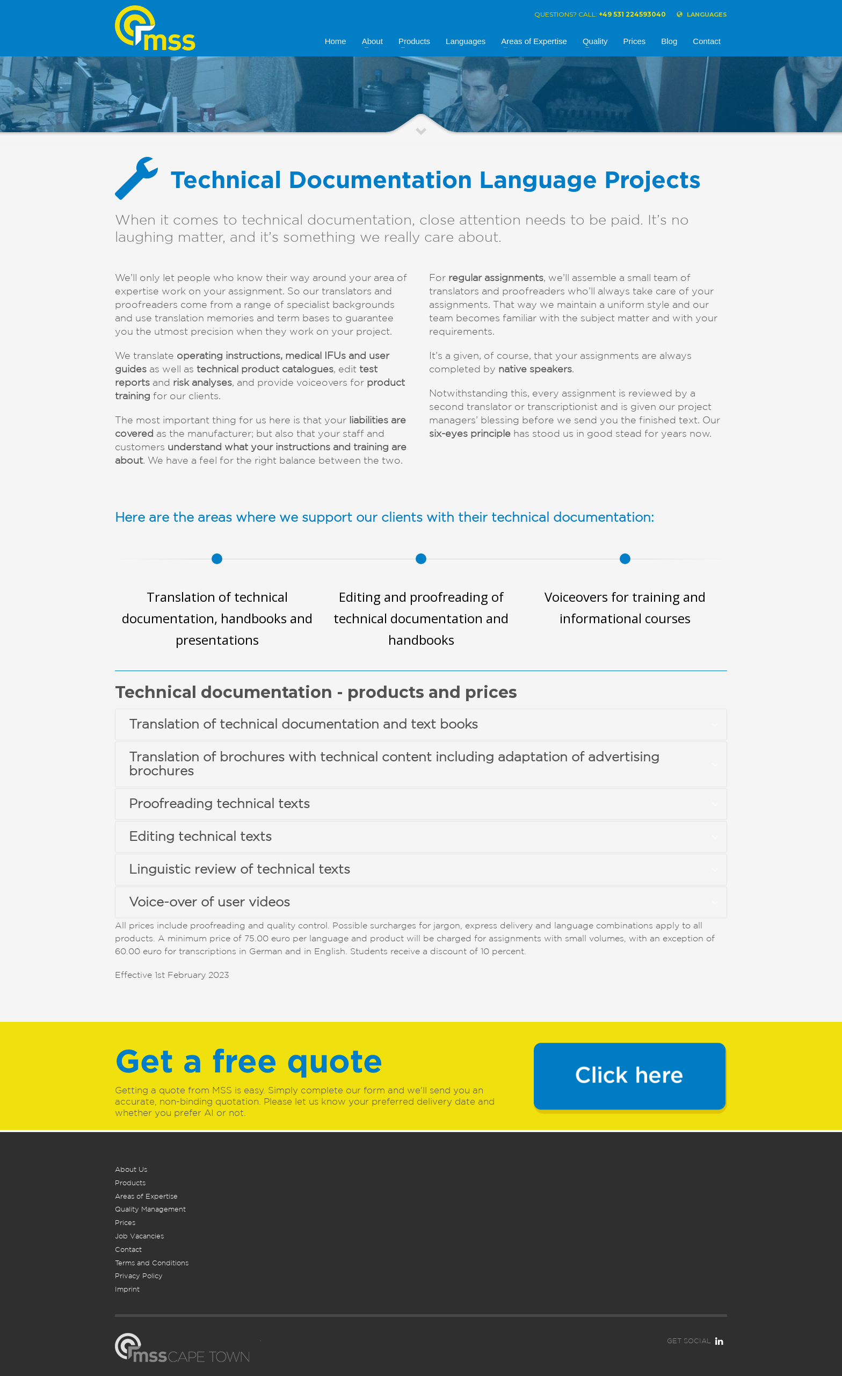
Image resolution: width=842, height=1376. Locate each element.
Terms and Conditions (151, 1263)
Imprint (127, 1289)
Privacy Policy (139, 1276)
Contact (128, 1249)
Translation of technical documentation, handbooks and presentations (217, 618)
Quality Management (150, 1209)
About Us (131, 1169)
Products (130, 1183)
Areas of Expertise (146, 1196)
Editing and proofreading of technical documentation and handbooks (421, 618)
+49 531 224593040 (632, 14)
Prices (125, 1223)
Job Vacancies (139, 1236)
